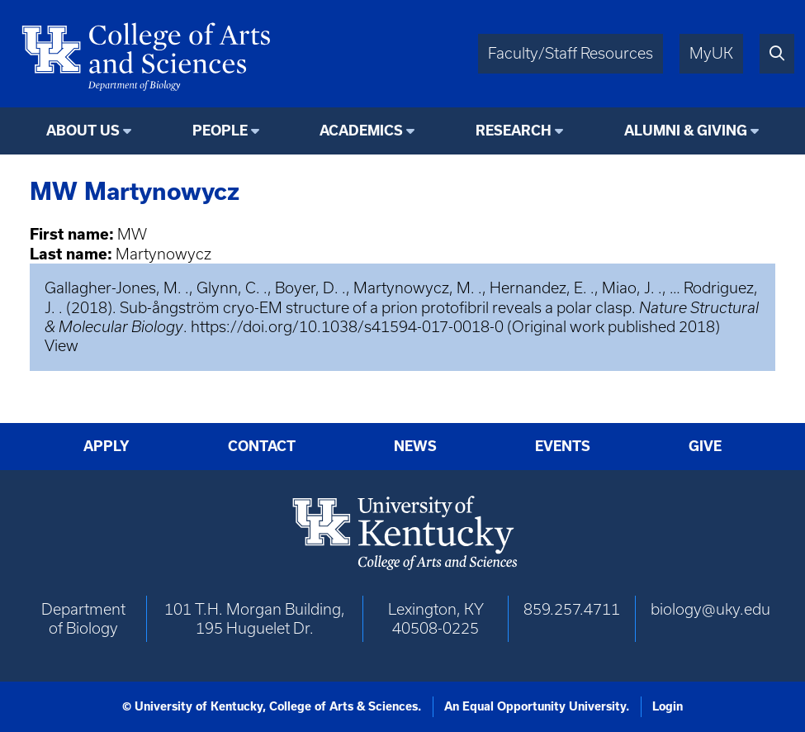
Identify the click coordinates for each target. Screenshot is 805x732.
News (415, 446)
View (61, 345)
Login (667, 706)
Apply (106, 446)
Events (562, 446)
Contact (262, 446)
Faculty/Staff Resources (570, 53)
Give (705, 446)
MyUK (711, 53)
